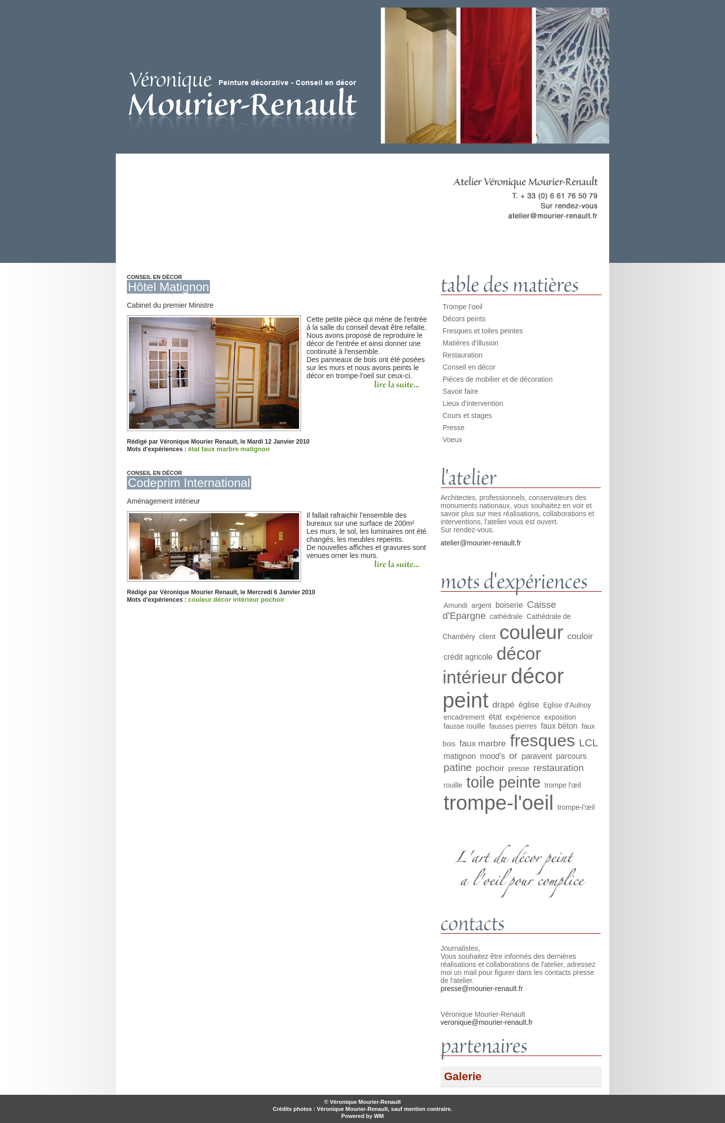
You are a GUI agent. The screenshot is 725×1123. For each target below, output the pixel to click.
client (487, 637)
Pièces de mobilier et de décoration (498, 379)
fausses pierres (513, 726)
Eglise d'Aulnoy (567, 705)
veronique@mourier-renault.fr (487, 1022)
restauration (558, 767)
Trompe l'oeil (462, 307)
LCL (588, 742)
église (529, 704)
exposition (560, 717)
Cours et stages (467, 415)
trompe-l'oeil (498, 802)
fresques (542, 740)
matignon (255, 449)
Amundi (455, 605)
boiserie (509, 605)
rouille (453, 785)
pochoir (273, 599)
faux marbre (220, 449)
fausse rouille (464, 726)
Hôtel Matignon (168, 287)
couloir (580, 636)
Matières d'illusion (470, 343)
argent (481, 605)
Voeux (452, 440)
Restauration (462, 355)
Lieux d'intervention (473, 403)
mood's (492, 756)
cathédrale (506, 616)
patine (458, 767)
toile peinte (503, 782)
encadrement (464, 717)
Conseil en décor (469, 367)
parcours (571, 756)
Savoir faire (460, 391)
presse (519, 768)
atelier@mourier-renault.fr (481, 543)
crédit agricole (468, 657)
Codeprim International (189, 482)
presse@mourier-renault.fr (482, 989)
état (194, 449)
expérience (523, 717)
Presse (454, 428)
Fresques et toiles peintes (483, 331)
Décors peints (464, 319)
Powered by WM (362, 1116)
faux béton (559, 726)
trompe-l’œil (576, 807)
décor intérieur (236, 599)
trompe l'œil (563, 785)
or (513, 755)
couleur (200, 599)
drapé (503, 704)
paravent (537, 756)
